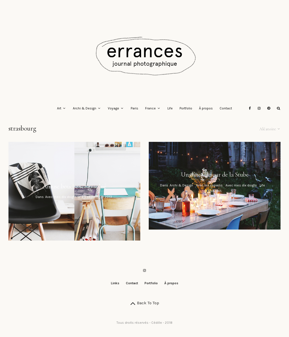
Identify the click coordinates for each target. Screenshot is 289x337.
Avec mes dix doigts (60, 197)
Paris (134, 108)
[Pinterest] (268, 108)
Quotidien (214, 191)
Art (59, 108)
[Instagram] (259, 108)
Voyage (113, 108)
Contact (226, 108)
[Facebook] (250, 108)
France (150, 108)
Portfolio (185, 108)
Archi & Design (84, 108)
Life (170, 108)
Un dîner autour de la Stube (215, 174)
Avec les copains (209, 185)
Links (115, 283)
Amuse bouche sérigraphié (74, 186)
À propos (206, 108)
